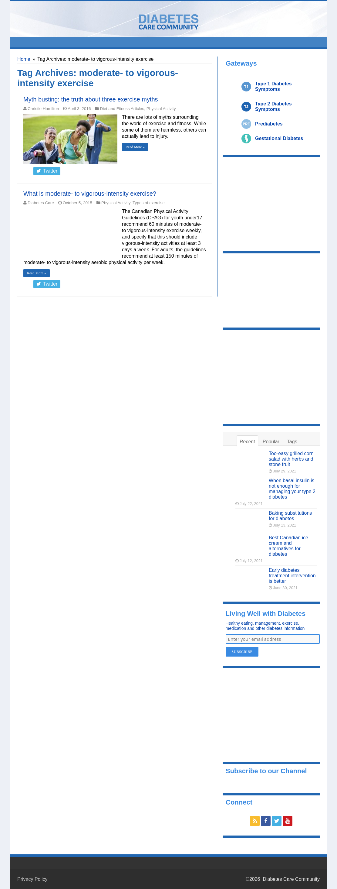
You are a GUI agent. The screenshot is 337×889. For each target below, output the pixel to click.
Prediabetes (269, 123)
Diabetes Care (41, 203)
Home (23, 59)
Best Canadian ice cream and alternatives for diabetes (288, 546)
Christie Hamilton (43, 108)
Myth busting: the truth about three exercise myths (90, 99)
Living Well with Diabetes (266, 613)
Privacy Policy (32, 879)
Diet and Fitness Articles (122, 108)
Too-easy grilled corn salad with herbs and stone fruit (291, 459)
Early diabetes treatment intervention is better (292, 576)
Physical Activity (161, 108)
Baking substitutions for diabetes (290, 515)
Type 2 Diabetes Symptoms (273, 106)
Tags (292, 441)
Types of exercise (149, 203)
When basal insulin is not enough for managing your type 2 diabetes (292, 488)
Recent (247, 441)
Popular (271, 441)
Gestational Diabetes (279, 138)
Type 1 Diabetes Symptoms (273, 86)
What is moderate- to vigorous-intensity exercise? (89, 193)
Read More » (135, 147)
